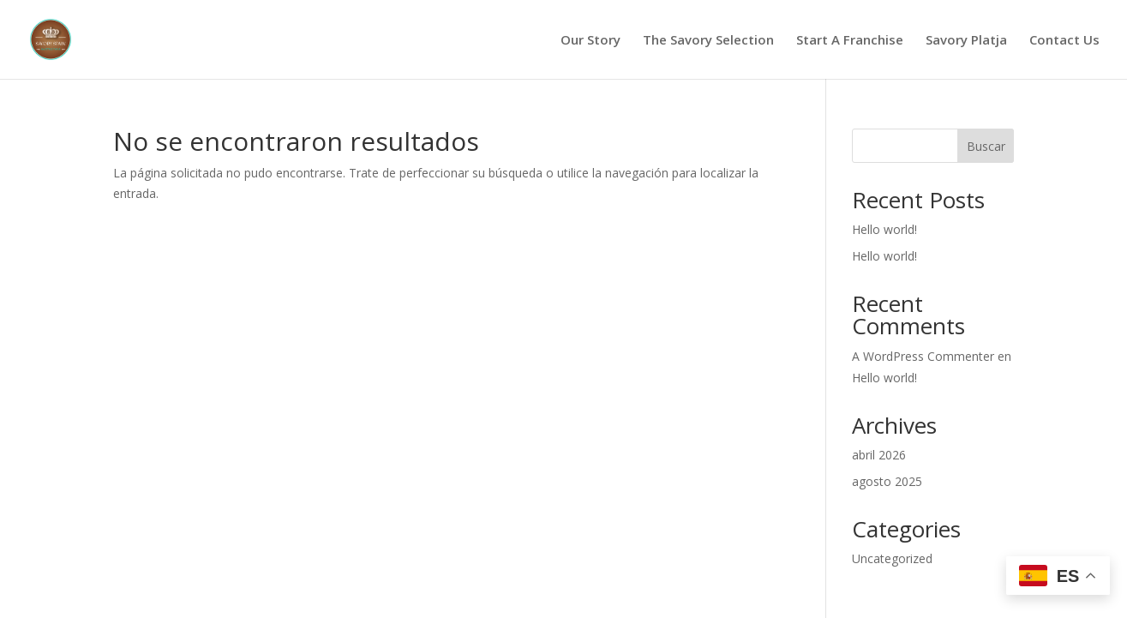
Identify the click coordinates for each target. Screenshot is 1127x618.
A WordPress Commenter (923, 356)
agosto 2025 (887, 481)
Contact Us (1064, 40)
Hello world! (884, 229)
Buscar (986, 146)
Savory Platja (966, 40)
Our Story (590, 40)
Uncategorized (892, 558)
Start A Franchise (849, 40)
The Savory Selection (708, 40)
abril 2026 (879, 455)
